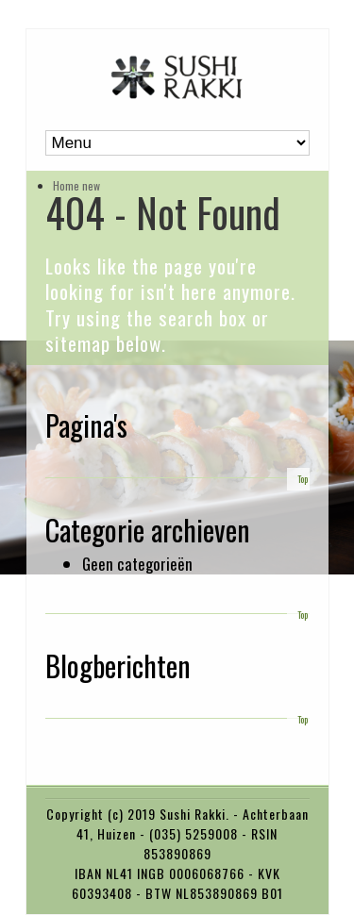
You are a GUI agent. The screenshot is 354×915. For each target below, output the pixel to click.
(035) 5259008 (195, 833)
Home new (76, 185)
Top (302, 479)
